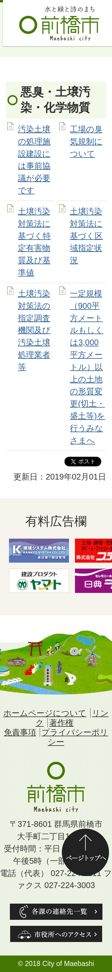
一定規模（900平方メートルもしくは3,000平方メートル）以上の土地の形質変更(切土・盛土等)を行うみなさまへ (87, 367)
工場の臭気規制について (86, 141)
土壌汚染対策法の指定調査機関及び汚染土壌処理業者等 (34, 330)
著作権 (61, 722)
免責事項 (20, 732)
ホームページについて (44, 713)
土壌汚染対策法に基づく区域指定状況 (86, 236)
